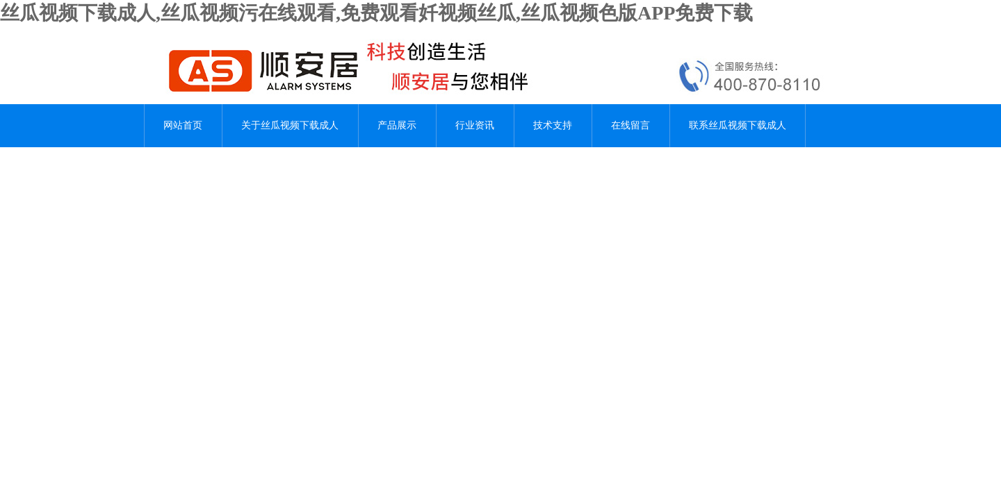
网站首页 (182, 125)
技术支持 (552, 125)
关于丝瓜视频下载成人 (290, 125)
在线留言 (630, 125)
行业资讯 (474, 125)
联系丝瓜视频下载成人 (737, 125)
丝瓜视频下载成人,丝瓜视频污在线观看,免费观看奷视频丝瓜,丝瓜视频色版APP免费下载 (376, 13)
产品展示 (396, 125)
